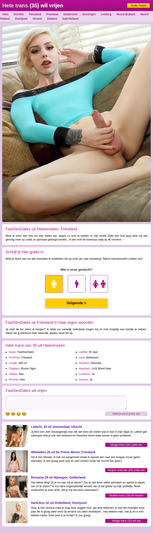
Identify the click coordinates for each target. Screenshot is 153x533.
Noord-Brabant (126, 14)
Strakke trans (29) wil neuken (126, 495)
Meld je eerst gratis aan (126, 413)
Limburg (106, 14)
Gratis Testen (138, 5)
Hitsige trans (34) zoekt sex (126, 444)
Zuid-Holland (70, 18)
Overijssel (21, 18)
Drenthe (19, 14)
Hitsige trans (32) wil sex (126, 520)
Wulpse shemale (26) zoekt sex (126, 470)
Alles (5, 14)
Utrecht (37, 18)
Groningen (89, 14)
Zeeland (52, 18)
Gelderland (70, 14)
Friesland (52, 14)
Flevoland (35, 14)
